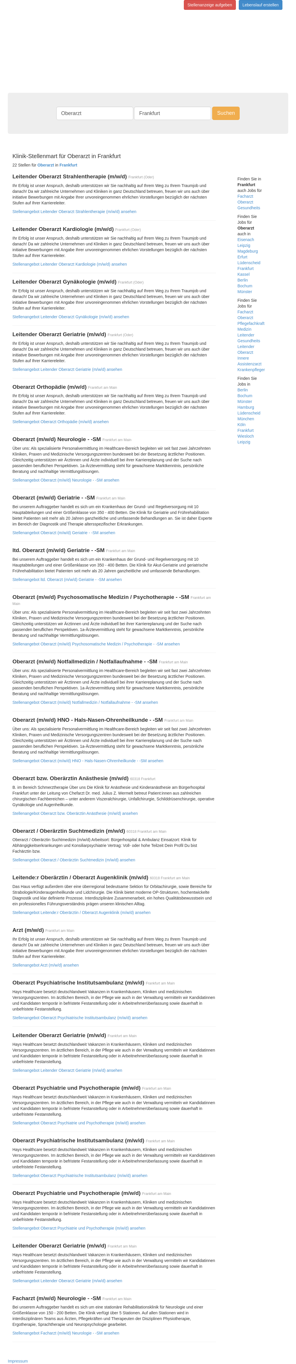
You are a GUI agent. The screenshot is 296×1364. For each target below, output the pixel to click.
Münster (245, 291)
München (246, 419)
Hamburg (246, 407)
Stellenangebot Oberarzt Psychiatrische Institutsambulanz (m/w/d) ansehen (79, 1017)
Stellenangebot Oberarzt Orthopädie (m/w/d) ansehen (60, 421)
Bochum (245, 286)
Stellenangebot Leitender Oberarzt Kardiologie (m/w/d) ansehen (69, 264)
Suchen (226, 113)
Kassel (244, 274)
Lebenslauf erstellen (261, 5)
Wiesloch (246, 436)
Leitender (246, 335)
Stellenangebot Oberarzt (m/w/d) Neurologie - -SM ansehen (65, 480)
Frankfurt (246, 268)
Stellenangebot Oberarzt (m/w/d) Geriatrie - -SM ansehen (63, 532)
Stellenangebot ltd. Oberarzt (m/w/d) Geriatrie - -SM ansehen (67, 579)
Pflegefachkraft (251, 323)
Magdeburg (248, 251)
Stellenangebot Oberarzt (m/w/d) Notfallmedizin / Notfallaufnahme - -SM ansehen (85, 702)
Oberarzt (245, 202)
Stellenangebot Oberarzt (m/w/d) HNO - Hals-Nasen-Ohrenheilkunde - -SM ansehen (87, 760)
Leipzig (244, 245)
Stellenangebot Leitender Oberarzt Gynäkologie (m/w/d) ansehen (70, 316)
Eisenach (246, 239)
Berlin (243, 280)
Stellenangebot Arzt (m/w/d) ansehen (45, 965)
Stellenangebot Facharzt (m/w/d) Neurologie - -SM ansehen (65, 1333)
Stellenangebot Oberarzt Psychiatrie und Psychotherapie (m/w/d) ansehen (78, 1123)
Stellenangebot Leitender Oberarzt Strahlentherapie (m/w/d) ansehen (74, 211)
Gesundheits (249, 208)
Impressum (18, 1361)
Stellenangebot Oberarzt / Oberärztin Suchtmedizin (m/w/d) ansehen (73, 860)
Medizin (244, 329)
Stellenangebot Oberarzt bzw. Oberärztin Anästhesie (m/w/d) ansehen (75, 813)
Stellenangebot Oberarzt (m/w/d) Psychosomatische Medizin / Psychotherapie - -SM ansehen (96, 644)
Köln (242, 424)
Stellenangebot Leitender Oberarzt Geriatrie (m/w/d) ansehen (67, 369)
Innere (243, 358)
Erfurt (242, 257)
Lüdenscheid (249, 262)
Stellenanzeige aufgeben (210, 5)
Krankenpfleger (251, 369)
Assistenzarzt (250, 364)
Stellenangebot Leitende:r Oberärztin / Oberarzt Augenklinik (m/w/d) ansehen (81, 912)
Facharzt (245, 196)
